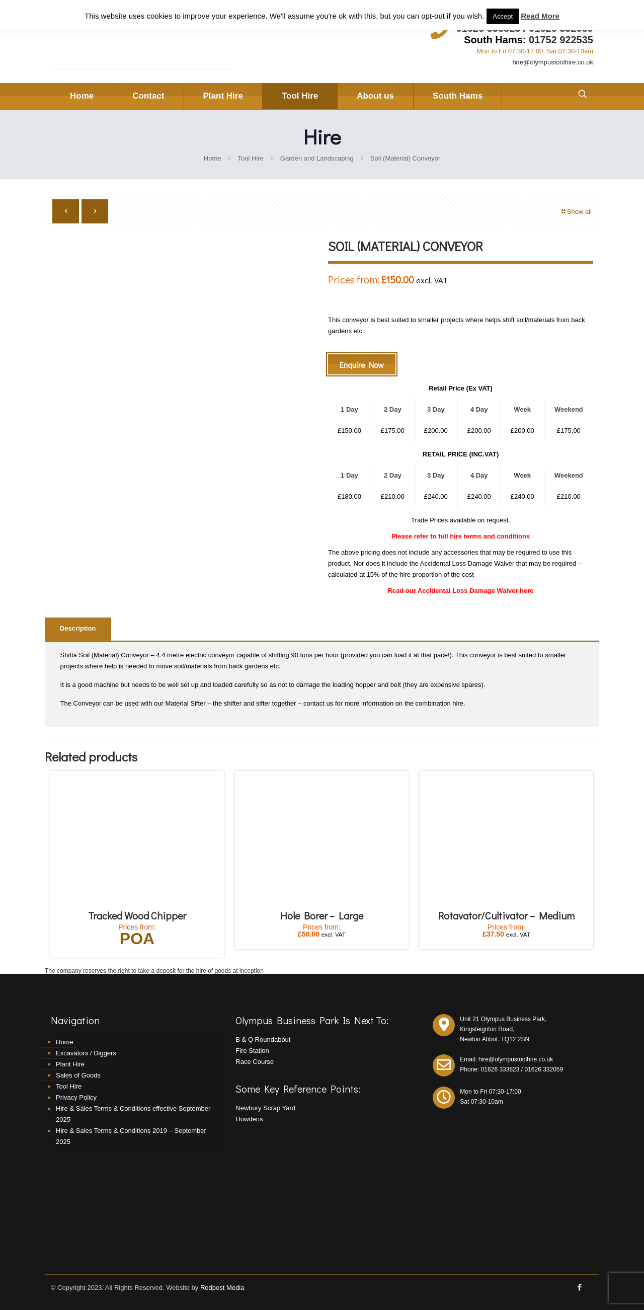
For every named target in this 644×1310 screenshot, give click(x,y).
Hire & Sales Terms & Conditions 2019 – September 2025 (131, 1136)
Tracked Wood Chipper (137, 915)
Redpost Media (222, 1287)
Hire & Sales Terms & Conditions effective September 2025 (133, 1114)
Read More (540, 16)
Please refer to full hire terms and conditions (460, 536)
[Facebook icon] (579, 1287)
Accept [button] (503, 16)
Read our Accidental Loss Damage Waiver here (460, 590)
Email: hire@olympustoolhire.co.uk (506, 1059)
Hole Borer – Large (321, 915)
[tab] (78, 629)
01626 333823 (500, 1069)
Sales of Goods (78, 1075)
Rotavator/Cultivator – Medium (506, 915)
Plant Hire (70, 1064)
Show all (576, 211)
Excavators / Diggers (86, 1053)
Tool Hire (250, 158)
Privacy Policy (76, 1097)
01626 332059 (543, 1069)
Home (212, 158)
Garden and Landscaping (317, 158)
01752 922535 (561, 39)
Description (78, 628)
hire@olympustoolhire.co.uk (552, 62)
